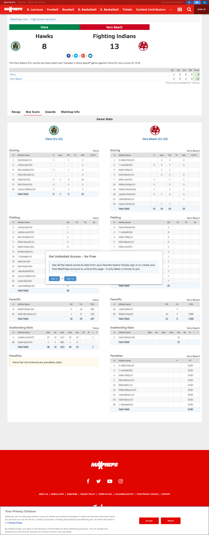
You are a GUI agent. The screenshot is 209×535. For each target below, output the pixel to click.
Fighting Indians (114, 36)
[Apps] (179, 9)
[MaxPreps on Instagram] (204, 2)
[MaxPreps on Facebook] (189, 2)
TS (75, 155)
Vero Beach (114, 27)
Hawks (44, 36)
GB (68, 222)
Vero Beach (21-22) (155, 139)
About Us (43, 494)
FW (71, 304)
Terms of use (105, 494)
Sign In (54, 278)
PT (190, 360)
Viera (44, 27)
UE (94, 222)
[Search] (189, 9)
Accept (149, 521)
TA (85, 222)
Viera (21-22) (54, 139)
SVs (77, 332)
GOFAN (21, 2)
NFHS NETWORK (36, 2)
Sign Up (70, 278)
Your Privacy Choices (147, 494)
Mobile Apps (57, 494)
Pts (68, 155)
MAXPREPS (10, 2)
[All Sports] (170, 9)
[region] (104, 520)
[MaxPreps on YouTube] (109, 481)
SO (83, 332)
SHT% (92, 155)
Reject (171, 521)
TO (76, 222)
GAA (62, 332)
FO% (92, 304)
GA (55, 332)
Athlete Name (24, 155)
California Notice (124, 494)
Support (166, 494)
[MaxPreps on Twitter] (197, 2)
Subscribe (72, 494)
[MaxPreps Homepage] (104, 465)
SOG (82, 155)
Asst (60, 155)
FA (81, 304)
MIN (48, 332)
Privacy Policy (87, 494)
